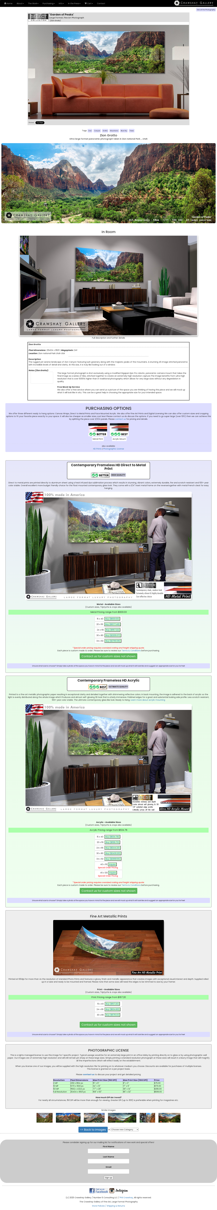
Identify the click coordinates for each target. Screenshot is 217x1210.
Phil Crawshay (126, 1197)
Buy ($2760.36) (113, 641)
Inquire (112, 864)
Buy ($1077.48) (112, 624)
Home (8, 3)
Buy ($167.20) (112, 1003)
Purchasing (49, 3)
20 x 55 (108, 624)
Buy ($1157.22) (112, 629)
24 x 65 (108, 629)
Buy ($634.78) (112, 836)
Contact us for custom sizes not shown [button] (108, 656)
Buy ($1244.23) (113, 847)
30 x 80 (108, 635)
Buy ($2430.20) (113, 853)
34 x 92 (108, 641)
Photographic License (113, 448)
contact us (120, 419)
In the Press (74, 3)
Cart (89, 3)
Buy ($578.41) (112, 1014)
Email (108, 1167)
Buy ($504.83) (112, 1009)
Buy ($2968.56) (113, 858)
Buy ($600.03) (112, 618)
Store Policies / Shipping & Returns (108, 1205)
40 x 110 (108, 866)
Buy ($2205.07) (113, 635)
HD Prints (97, 448)
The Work (33, 3)
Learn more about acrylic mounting (148, 700)
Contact (101, 3)
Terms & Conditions (131, 650)
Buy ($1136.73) (112, 842)
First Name (108, 1146)
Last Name (108, 1156)
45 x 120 (108, 874)
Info (61, 3)
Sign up (108, 1177)
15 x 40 (108, 618)
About (20, 3)
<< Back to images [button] (93, 1130)
